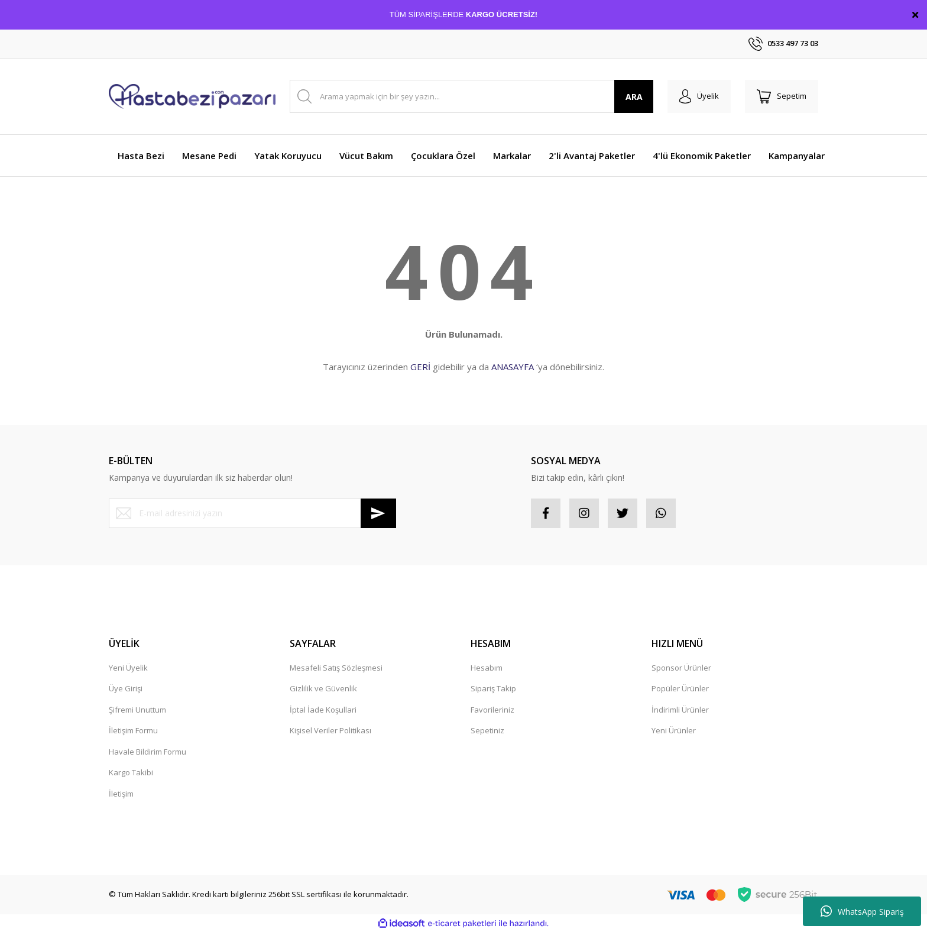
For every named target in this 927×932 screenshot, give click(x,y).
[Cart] (781, 96)
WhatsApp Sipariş (862, 911)
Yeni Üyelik (128, 667)
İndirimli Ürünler (680, 709)
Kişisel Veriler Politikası (330, 730)
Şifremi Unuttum (137, 709)
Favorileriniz (492, 709)
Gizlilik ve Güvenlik (323, 688)
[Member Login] (699, 96)
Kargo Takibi (131, 772)
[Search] (471, 96)
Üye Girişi (125, 688)
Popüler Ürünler (680, 688)
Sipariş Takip (493, 688)
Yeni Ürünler (674, 730)
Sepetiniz (487, 730)
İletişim (121, 793)
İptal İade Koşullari (323, 709)
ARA (634, 96)
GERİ (420, 367)
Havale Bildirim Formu (147, 751)
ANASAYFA (512, 367)
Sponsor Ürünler (681, 667)
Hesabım (487, 667)
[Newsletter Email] (252, 513)
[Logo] (192, 96)
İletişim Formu (133, 730)
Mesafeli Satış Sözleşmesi (336, 667)
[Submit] (378, 513)
